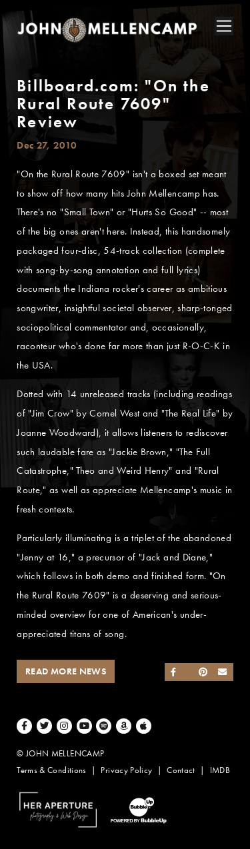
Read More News (65, 671)
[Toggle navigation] (224, 26)
